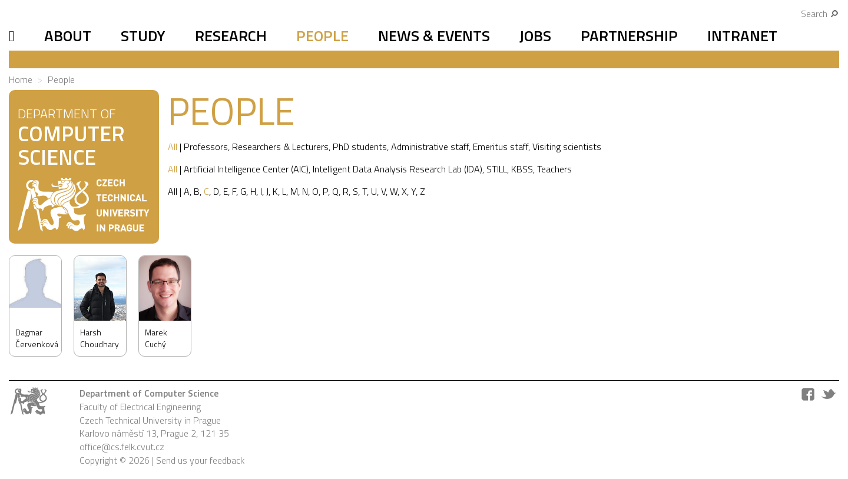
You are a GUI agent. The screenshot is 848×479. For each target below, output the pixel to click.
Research (231, 35)
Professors (206, 146)
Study (143, 35)
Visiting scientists (566, 146)
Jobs (535, 35)
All (172, 146)
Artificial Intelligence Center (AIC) (246, 169)
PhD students (360, 146)
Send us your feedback (200, 460)
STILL (496, 169)
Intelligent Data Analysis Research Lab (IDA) (397, 169)
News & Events (434, 35)
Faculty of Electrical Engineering (140, 407)
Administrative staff (430, 146)
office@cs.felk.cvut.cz (122, 447)
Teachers (554, 169)
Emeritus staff (500, 146)
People (322, 35)
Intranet (742, 35)
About (67, 35)
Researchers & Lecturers (280, 146)
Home (20, 79)
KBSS (522, 169)
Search (820, 13)
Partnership (629, 35)
